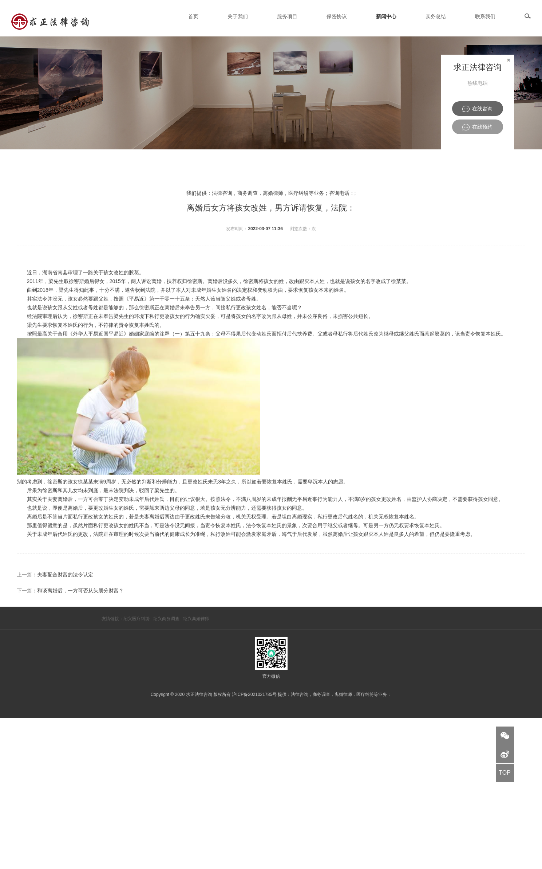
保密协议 (337, 16)
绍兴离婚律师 (196, 618)
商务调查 (321, 694)
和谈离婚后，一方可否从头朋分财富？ (80, 628)
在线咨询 (477, 109)
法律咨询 (299, 694)
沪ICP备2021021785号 (254, 694)
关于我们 (238, 16)
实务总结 (436, 16)
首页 (193, 16)
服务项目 (287, 16)
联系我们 (485, 16)
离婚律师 (343, 694)
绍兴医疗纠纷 (136, 618)
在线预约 (477, 127)
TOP (505, 773)
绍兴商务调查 (166, 618)
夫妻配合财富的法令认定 (65, 612)
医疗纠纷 (365, 694)
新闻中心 (386, 16)
